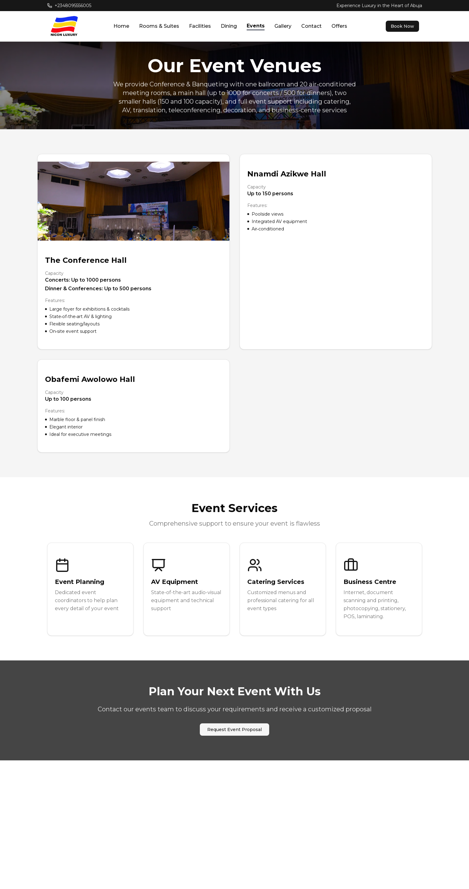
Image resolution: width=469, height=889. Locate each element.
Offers (339, 26)
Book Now (402, 26)
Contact (311, 26)
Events (256, 26)
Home (121, 26)
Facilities (200, 26)
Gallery (282, 26)
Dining (229, 26)
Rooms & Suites (159, 26)
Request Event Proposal (234, 729)
